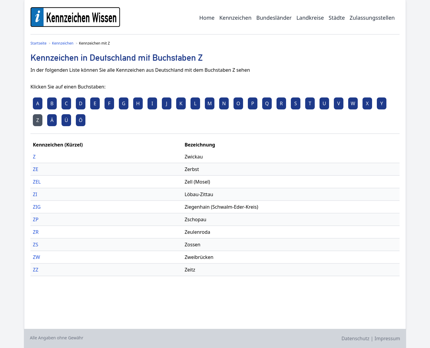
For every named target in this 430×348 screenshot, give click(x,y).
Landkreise (310, 17)
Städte (337, 17)
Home (206, 17)
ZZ (35, 269)
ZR (36, 232)
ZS (35, 244)
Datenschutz (355, 338)
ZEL (37, 181)
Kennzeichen (235, 17)
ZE (35, 169)
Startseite (38, 43)
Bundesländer (273, 17)
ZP (36, 219)
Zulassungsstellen (372, 17)
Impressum (387, 338)
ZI (35, 194)
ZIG (37, 207)
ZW (36, 257)
